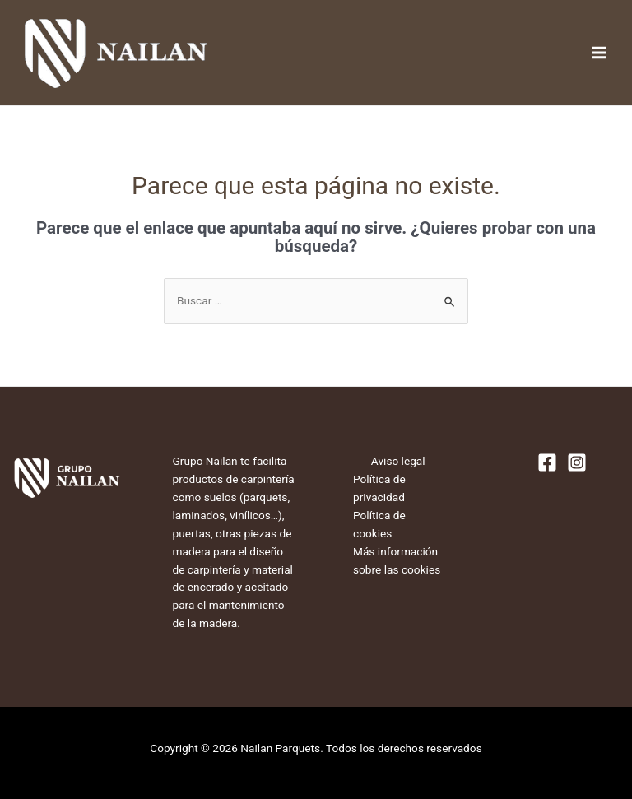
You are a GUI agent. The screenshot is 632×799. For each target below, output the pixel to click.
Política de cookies (379, 524)
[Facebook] (547, 462)
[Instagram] (577, 462)
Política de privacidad (379, 488)
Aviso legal (398, 460)
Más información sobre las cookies (396, 560)
